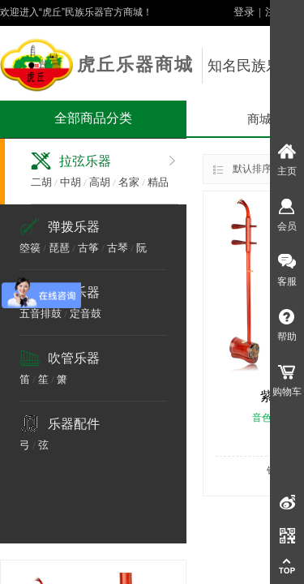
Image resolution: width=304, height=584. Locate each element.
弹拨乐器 (74, 227)
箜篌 (30, 248)
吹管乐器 (74, 358)
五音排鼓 (40, 313)
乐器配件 (74, 424)
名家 (128, 182)
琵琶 (59, 248)
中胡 (70, 182)
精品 (158, 182)
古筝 (88, 248)
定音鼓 (85, 313)
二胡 (41, 182)
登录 (244, 12)
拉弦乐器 (85, 161)
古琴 (117, 248)
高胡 (99, 182)
